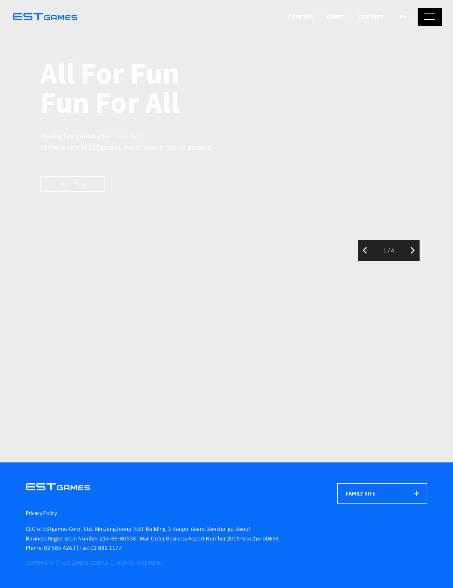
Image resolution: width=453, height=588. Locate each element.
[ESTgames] (58, 486)
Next (413, 250)
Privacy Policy (41, 513)
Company (301, 16)
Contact (371, 16)
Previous (365, 250)
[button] (406, 17)
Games (336, 16)
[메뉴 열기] (430, 17)
